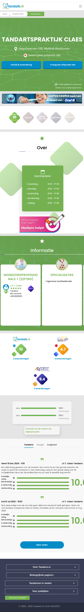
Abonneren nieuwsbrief (17, 598)
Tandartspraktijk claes (37, 14)
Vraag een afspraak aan (54, 65)
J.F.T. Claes (16, 285)
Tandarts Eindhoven (19, 14)
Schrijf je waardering (30, 65)
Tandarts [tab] (28, 444)
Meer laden (42, 544)
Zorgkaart (52, 444)
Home (5, 14)
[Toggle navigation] (80, 6)
